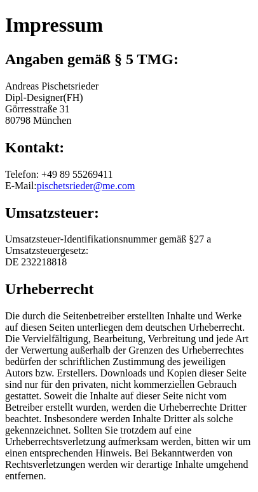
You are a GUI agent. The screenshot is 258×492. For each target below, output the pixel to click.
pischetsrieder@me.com (86, 185)
